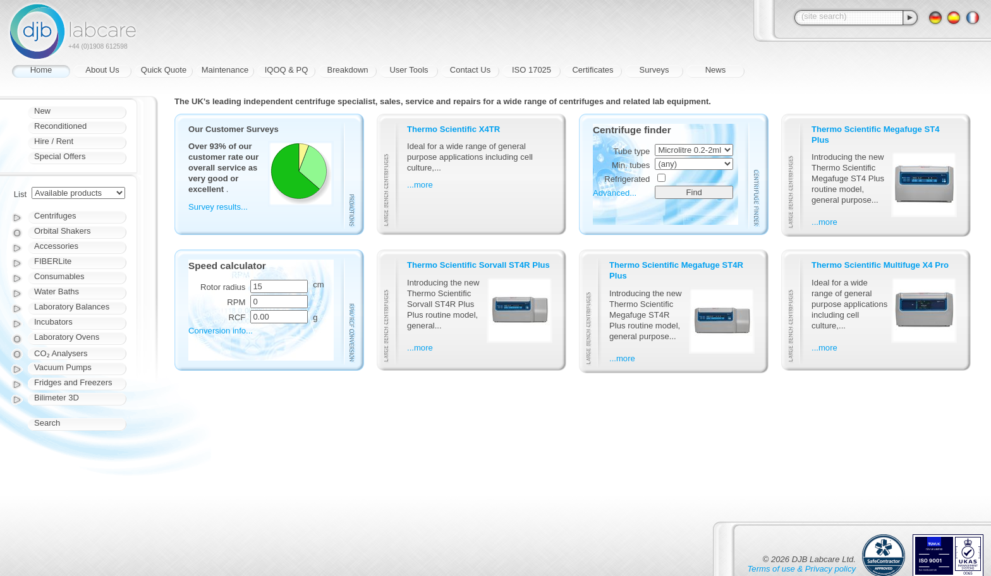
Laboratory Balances (71, 306)
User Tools (408, 70)
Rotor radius (222, 287)
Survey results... (218, 207)
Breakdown (347, 70)
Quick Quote (163, 70)
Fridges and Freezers (73, 382)
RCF (236, 317)
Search (47, 423)
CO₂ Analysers (60, 353)
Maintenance (225, 70)
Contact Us (470, 70)
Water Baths (56, 291)
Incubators (53, 322)
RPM (236, 302)
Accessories (56, 246)
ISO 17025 (531, 70)
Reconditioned (60, 126)
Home (41, 70)
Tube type (632, 151)
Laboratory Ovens (66, 337)
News (715, 70)
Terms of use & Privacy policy (802, 568)
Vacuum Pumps (63, 367)
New (42, 111)
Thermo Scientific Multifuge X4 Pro (880, 265)
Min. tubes (631, 165)
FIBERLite (52, 261)
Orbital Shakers (62, 231)
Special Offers (59, 156)
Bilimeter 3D (56, 397)
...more (420, 184)
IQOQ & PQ (286, 70)
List (20, 194)
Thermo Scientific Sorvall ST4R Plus (478, 265)
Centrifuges (55, 215)
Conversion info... (220, 330)
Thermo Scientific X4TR (453, 129)
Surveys (654, 70)
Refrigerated (627, 179)
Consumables (59, 276)
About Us (102, 70)
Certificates (592, 70)
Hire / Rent (53, 141)
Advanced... (614, 193)
